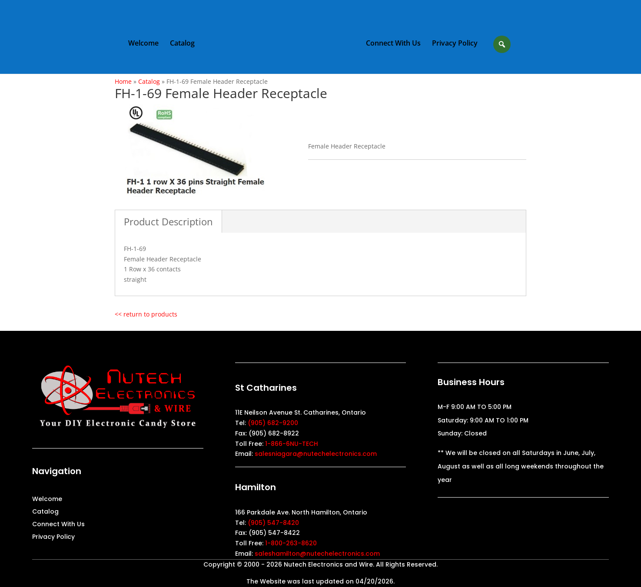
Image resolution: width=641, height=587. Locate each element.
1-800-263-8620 (291, 543)
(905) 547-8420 (273, 522)
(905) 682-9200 (273, 423)
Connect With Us (393, 44)
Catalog (182, 44)
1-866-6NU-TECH (291, 443)
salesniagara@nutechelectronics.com (316, 453)
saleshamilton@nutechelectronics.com (317, 553)
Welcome (143, 44)
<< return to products (146, 314)
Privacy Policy (455, 44)
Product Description (168, 221)
